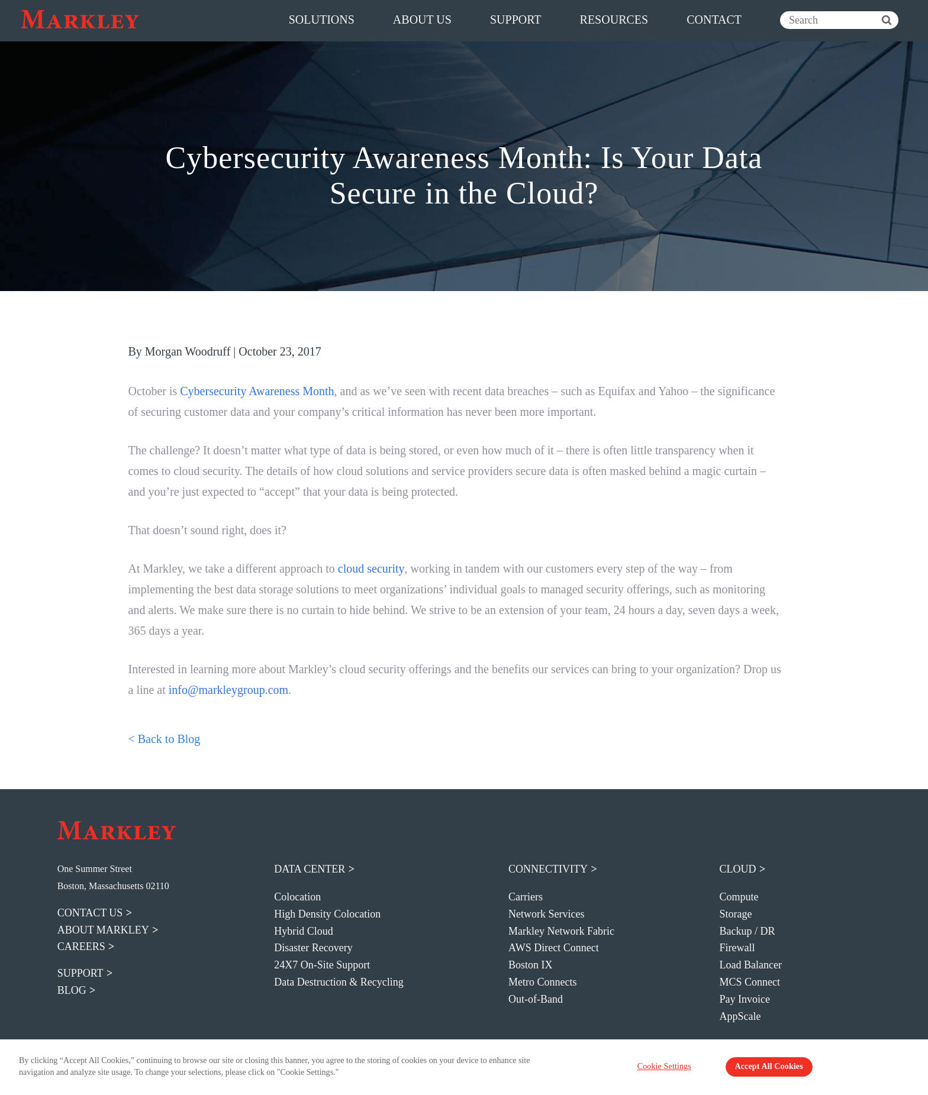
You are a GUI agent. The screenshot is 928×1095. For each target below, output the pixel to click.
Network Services (546, 914)
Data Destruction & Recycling (338, 982)
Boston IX (530, 965)
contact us (90, 913)
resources (614, 19)
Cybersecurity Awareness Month (257, 391)
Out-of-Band (535, 999)
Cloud (737, 869)
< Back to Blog (164, 738)
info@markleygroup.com (228, 689)
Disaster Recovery (313, 948)
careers (81, 946)
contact (714, 19)
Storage (735, 914)
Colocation (297, 897)
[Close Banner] (906, 1067)
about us (422, 19)
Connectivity (548, 869)
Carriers (525, 897)
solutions (322, 19)
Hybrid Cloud (303, 931)
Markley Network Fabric (561, 931)
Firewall (737, 948)
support (516, 19)
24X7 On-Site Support (322, 965)
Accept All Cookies (762, 1068)
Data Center (309, 869)
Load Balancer (750, 965)
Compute (738, 897)
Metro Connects (542, 982)
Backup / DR (747, 931)
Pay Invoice (744, 999)
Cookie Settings (674, 1068)
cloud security (371, 568)
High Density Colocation (327, 914)
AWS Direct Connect (553, 948)
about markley (103, 930)
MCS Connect (749, 982)
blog (71, 990)
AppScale (740, 1016)
